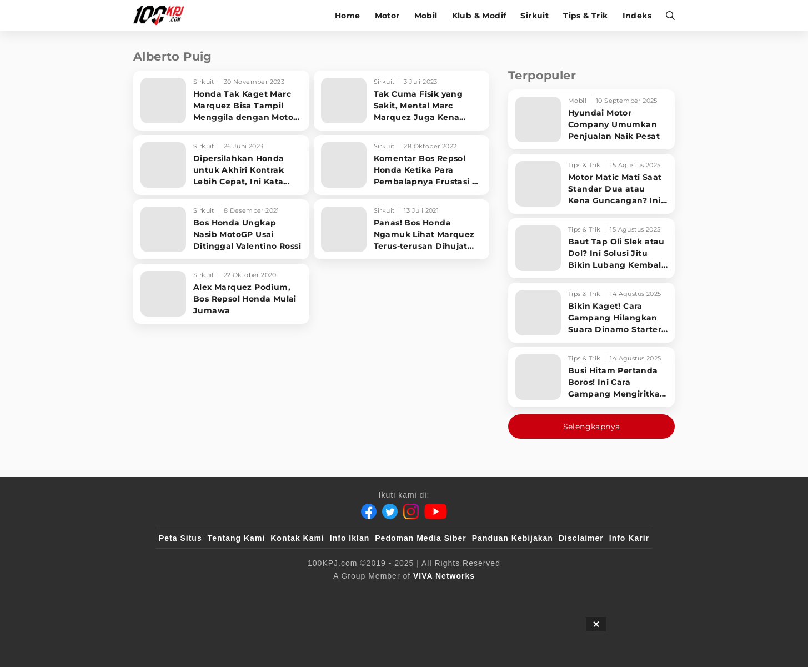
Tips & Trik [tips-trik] (585, 16)
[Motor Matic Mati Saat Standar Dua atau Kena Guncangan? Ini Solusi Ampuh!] (591, 184)
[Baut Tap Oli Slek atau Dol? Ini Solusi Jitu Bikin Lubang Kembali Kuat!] (591, 248)
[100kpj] (241, 594)
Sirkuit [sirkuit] (534, 16)
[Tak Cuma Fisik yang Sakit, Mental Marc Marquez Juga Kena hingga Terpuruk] (402, 101)
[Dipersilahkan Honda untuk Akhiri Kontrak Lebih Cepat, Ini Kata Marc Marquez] (221, 165)
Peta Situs (180, 538)
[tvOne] (426, 594)
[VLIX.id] (337, 594)
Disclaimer (581, 538)
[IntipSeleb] (565, 594)
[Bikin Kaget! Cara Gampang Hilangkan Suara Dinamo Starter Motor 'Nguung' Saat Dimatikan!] (591, 313)
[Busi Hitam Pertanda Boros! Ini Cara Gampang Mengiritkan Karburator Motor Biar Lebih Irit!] (591, 377)
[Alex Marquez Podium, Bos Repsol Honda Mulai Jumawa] (221, 294)
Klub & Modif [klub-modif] (479, 16)
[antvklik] (511, 594)
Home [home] (347, 16)
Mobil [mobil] (426, 16)
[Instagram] (411, 511)
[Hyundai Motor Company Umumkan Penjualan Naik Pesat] (591, 119)
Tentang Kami (236, 538)
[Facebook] (369, 511)
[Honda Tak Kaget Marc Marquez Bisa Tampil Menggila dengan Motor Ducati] (221, 101)
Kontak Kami (297, 538)
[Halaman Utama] (162, 15)
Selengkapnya (591, 427)
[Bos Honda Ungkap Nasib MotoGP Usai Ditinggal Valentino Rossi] (221, 229)
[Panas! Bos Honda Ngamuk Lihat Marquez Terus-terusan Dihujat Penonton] (402, 229)
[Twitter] (390, 511)
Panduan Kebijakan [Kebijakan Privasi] (512, 538)
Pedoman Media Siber (420, 538)
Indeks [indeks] (637, 16)
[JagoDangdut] (623, 594)
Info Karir (629, 538)
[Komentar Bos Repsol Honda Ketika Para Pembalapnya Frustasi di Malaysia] (402, 165)
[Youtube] (435, 511)
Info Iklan (349, 538)
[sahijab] (286, 594)
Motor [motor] (387, 16)
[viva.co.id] (189, 594)
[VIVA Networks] (444, 575)
